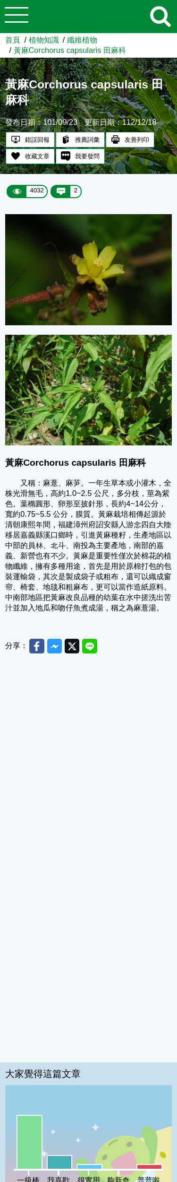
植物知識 (44, 39)
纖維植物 (82, 39)
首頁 (12, 39)
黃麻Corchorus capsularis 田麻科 (70, 50)
